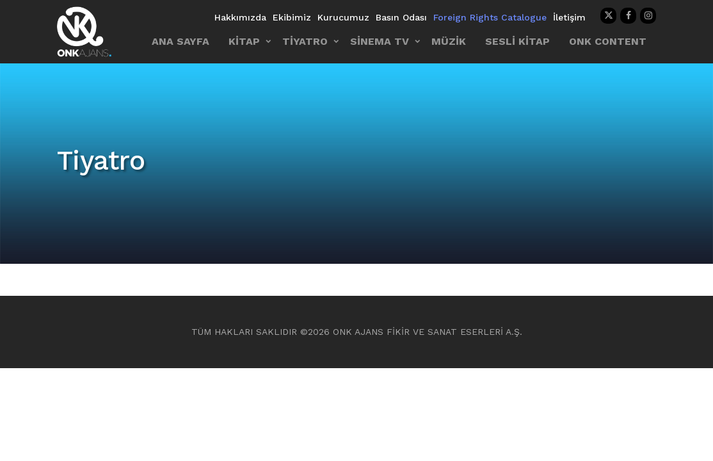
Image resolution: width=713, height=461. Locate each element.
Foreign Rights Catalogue (490, 17)
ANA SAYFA (180, 41)
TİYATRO (305, 41)
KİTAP (244, 41)
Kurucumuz (343, 17)
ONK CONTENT (607, 41)
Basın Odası (401, 17)
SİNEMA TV (379, 41)
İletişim (569, 17)
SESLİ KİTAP (517, 41)
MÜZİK (448, 41)
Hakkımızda (240, 17)
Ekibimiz (292, 17)
